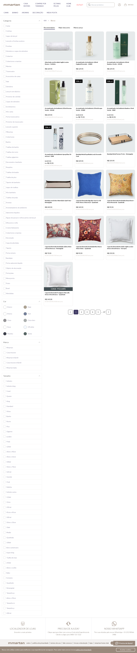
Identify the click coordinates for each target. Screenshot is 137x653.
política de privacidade (83, 650)
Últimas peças (57, 5)
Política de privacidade (40, 643)
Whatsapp (112, 643)
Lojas (91, 643)
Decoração (38, 13)
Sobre (28, 643)
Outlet (80, 5)
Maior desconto (64, 28)
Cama (6, 13)
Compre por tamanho (40, 5)
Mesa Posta (52, 13)
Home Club (68, 5)
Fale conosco (67, 643)
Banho (15, 13)
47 (104, 318)
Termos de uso (55, 643)
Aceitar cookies (125, 650)
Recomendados (49, 28)
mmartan (12, 4)
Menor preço (78, 28)
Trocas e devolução (81, 643)
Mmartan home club (102, 643)
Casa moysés (27, 5)
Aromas (25, 13)
